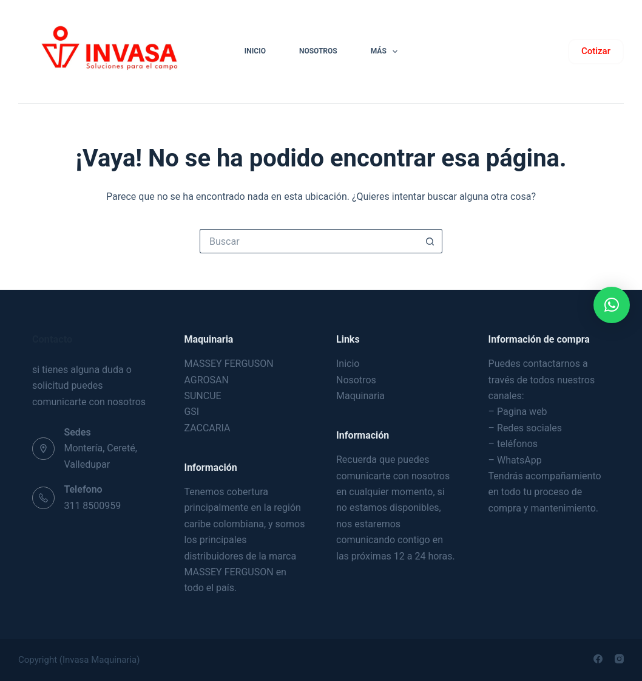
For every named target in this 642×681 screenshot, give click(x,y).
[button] (611, 305)
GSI (191, 411)
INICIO (255, 51)
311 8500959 (92, 506)
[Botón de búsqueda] (430, 241)
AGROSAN (206, 380)
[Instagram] (619, 658)
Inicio (347, 363)
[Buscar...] (309, 241)
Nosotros (356, 380)
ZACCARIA (207, 428)
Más (386, 51)
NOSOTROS (318, 51)
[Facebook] (598, 658)
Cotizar (595, 51)
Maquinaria (360, 396)
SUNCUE (202, 396)
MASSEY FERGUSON (228, 363)
